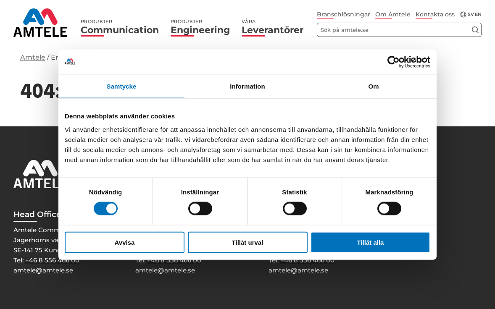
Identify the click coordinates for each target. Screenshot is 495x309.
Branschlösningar (343, 14)
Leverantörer (272, 27)
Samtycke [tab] (122, 86)
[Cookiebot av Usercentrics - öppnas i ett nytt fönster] (393, 62)
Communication (120, 27)
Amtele (32, 57)
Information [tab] (247, 86)
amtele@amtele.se (43, 270)
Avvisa (125, 242)
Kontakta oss (435, 14)
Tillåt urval (247, 242)
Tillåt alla (370, 242)
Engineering (200, 27)
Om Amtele (393, 14)
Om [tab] (373, 86)
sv (471, 14)
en (478, 14)
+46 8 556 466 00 (52, 260)
